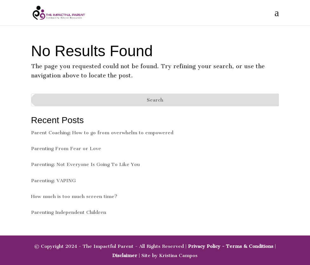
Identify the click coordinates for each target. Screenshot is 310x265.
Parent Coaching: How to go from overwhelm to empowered (102, 133)
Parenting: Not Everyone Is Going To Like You (85, 164)
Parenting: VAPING (53, 180)
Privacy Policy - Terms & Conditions (230, 246)
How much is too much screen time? (74, 196)
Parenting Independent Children (68, 212)
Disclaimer (124, 255)
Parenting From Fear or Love (66, 148)
